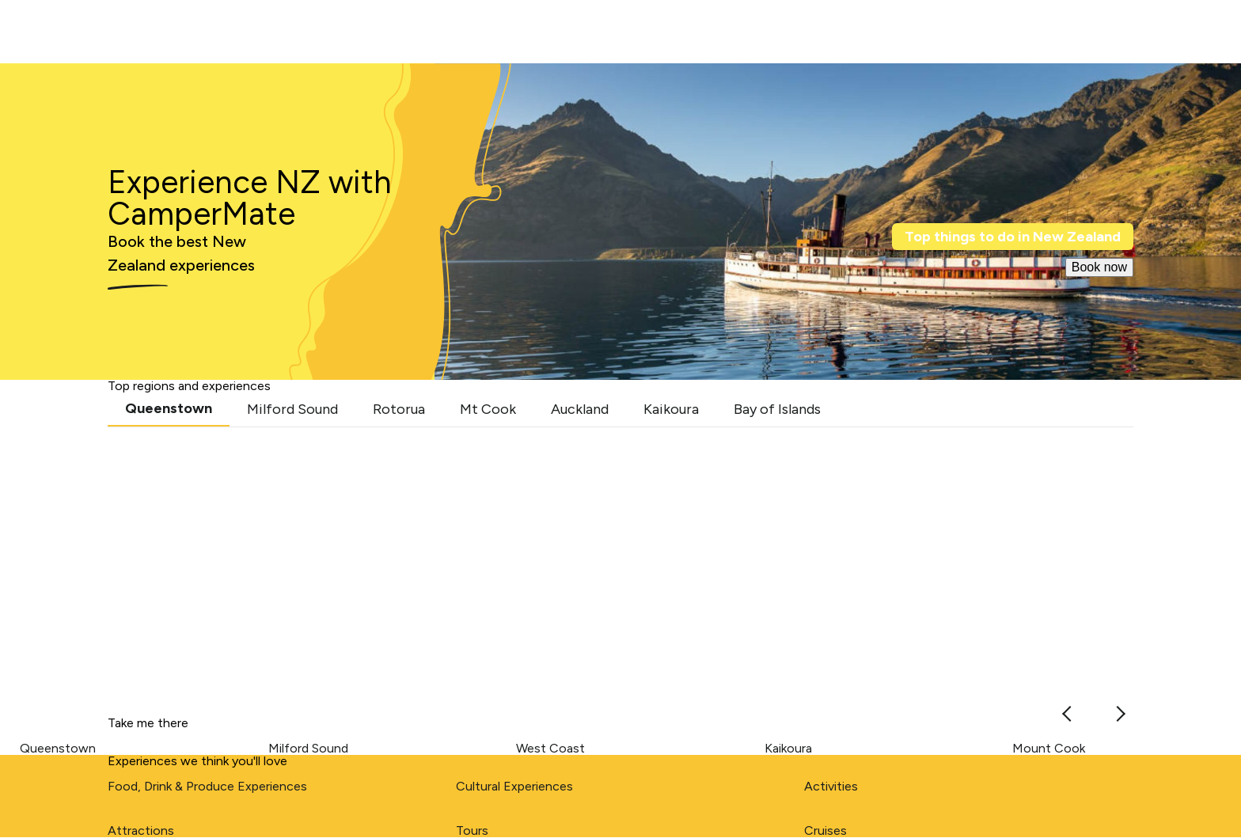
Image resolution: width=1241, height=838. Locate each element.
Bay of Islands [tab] (777, 409)
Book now (1099, 267)
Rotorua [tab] (399, 409)
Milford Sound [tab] (292, 409)
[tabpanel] (620, 562)
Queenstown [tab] (168, 408)
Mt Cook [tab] (488, 409)
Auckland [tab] (580, 409)
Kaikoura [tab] (671, 409)
